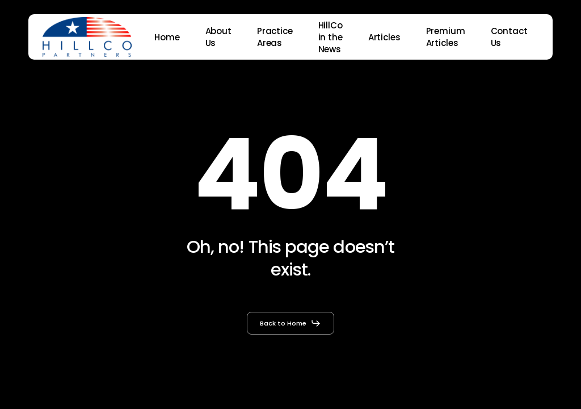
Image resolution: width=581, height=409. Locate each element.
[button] (290, 323)
